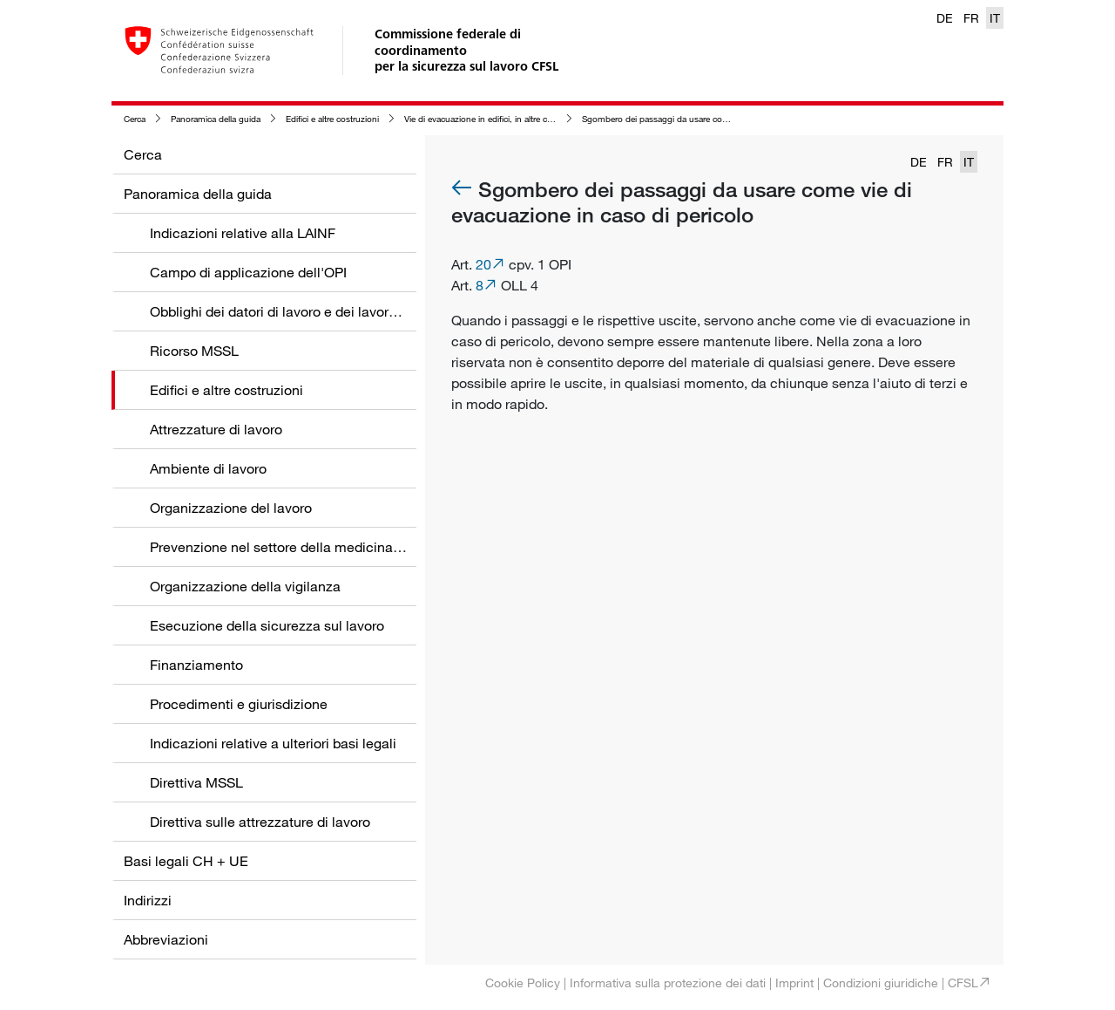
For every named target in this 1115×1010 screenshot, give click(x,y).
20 (483, 264)
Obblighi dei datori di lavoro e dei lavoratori (283, 311)
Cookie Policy (522, 982)
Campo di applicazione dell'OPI (248, 272)
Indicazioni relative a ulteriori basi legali (273, 743)
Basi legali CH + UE (186, 861)
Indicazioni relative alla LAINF (242, 233)
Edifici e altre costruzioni (332, 119)
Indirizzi (148, 900)
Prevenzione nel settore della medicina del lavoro (303, 547)
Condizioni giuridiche (880, 982)
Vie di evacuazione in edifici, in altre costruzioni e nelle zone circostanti (540, 119)
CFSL (963, 982)
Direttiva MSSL (196, 782)
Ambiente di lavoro (208, 468)
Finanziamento (196, 664)
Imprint (794, 982)
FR (971, 17)
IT (995, 17)
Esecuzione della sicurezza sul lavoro (267, 625)
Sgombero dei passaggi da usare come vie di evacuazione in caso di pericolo (731, 119)
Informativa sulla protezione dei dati (668, 982)
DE (944, 17)
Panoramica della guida (215, 119)
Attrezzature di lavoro (216, 429)
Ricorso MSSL (194, 350)
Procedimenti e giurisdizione (239, 704)
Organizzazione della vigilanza (245, 586)
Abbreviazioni (166, 939)
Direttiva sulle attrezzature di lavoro (260, 821)
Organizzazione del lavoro (231, 507)
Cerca (134, 119)
